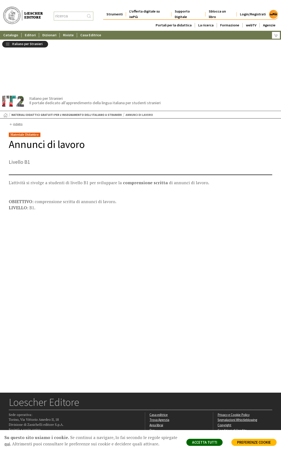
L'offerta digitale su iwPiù (144, 5)
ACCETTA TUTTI (204, 442)
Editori (30, 26)
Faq (152, 377)
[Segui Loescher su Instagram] (21, 402)
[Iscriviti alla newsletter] (47, 402)
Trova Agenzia (159, 367)
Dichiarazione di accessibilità (238, 388)
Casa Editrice (90, 26)
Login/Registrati (253, 5)
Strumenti (114, 5)
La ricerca (206, 16)
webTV (251, 16)
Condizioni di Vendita (232, 377)
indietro (16, 71)
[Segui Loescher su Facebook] (12, 402)
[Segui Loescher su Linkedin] (30, 402)
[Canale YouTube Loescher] (38, 402)
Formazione (229, 16)
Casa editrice (159, 361)
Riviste (68, 26)
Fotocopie (225, 382)
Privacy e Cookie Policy (234, 361)
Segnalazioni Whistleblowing (237, 367)
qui (24, 444)
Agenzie (269, 16)
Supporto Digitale (182, 5)
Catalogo (10, 26)
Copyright (224, 372)
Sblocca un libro (217, 5)
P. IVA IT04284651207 (24, 420)
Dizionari (49, 26)
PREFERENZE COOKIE (254, 442)
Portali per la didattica (174, 16)
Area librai (156, 372)
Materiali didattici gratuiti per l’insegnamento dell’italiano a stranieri (66, 62)
